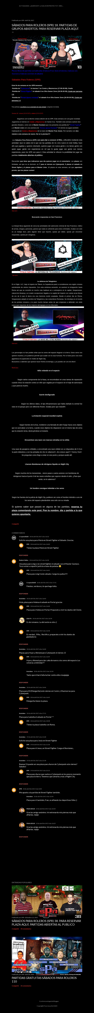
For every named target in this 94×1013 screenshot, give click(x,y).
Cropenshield (23, 536)
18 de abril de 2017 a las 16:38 (39, 560)
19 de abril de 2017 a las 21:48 (36, 737)
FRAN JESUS (30, 809)
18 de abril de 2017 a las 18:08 (40, 721)
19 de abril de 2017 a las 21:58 (40, 744)
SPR (27, 544)
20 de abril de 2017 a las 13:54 (43, 796)
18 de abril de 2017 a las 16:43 (36, 598)
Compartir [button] (15, 524)
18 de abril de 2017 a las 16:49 (40, 657)
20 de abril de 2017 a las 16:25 (46, 823)
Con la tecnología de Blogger (47, 1001)
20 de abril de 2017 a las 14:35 (46, 809)
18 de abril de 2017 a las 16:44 (36, 649)
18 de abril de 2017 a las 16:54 (42, 618)
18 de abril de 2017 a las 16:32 (39, 536)
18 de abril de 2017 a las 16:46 (36, 687)
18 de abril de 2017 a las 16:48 (40, 606)
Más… (61, 6)
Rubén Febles (23, 560)
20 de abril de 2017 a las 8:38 (32, 789)
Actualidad (24, 6)
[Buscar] (80, 6)
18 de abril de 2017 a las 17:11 (36, 713)
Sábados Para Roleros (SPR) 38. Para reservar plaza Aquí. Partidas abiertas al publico (46, 922)
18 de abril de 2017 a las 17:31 (46, 582)
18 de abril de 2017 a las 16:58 (40, 631)
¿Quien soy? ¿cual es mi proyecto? (44, 6)
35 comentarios (26, 929)
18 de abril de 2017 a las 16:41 (40, 570)
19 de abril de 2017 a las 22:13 (40, 770)
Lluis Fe (28, 618)
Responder (23, 555)
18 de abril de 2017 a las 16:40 (40, 544)
